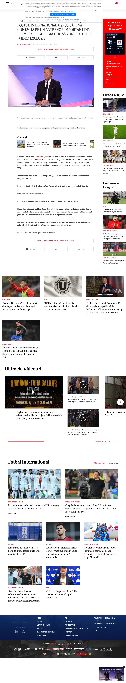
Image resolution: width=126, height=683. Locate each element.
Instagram (23, 664)
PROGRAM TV (41, 669)
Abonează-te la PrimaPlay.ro (76, 662)
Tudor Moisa (43, 44)
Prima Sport (49, 677)
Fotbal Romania (7, 377)
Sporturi (68, 655)
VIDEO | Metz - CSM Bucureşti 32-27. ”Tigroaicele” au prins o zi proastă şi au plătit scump (38, 144)
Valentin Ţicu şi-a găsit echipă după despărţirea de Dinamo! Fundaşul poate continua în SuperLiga (19, 339)
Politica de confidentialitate (72, 19)
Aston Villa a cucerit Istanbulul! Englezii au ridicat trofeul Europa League (113, 170)
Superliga (40, 655)
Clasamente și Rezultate (46, 665)
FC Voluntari (6, 333)
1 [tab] (113, 57)
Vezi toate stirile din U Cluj (105, 475)
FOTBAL (39, 662)
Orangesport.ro (92, 333)
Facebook (16, 664)
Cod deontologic (100, 660)
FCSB (104, 206)
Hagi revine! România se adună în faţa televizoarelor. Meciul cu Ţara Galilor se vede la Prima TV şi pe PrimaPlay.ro (39, 448)
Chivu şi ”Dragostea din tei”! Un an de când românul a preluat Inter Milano (61, 627)
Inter (48, 621)
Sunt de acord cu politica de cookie (63, 14)
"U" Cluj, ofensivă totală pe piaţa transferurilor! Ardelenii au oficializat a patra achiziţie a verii (62, 339)
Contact (68, 665)
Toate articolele (113, 496)
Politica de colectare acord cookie (55, 19)
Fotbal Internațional (23, 44)
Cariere (97, 664)
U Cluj (46, 333)
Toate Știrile (70, 658)
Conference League (110, 231)
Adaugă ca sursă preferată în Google (55, 49)
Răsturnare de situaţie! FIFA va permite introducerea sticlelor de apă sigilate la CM (24, 584)
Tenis (67, 651)
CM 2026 (11, 577)
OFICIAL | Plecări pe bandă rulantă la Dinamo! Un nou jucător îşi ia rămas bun (74, 144)
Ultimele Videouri (23, 402)
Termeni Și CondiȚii (72, 669)
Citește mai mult (16, 546)
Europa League (108, 114)
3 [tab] (117, 57)
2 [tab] (115, 57)
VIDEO (39, 651)
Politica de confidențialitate (105, 657)
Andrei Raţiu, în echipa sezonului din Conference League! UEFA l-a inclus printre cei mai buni (114, 236)
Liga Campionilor (43, 658)
